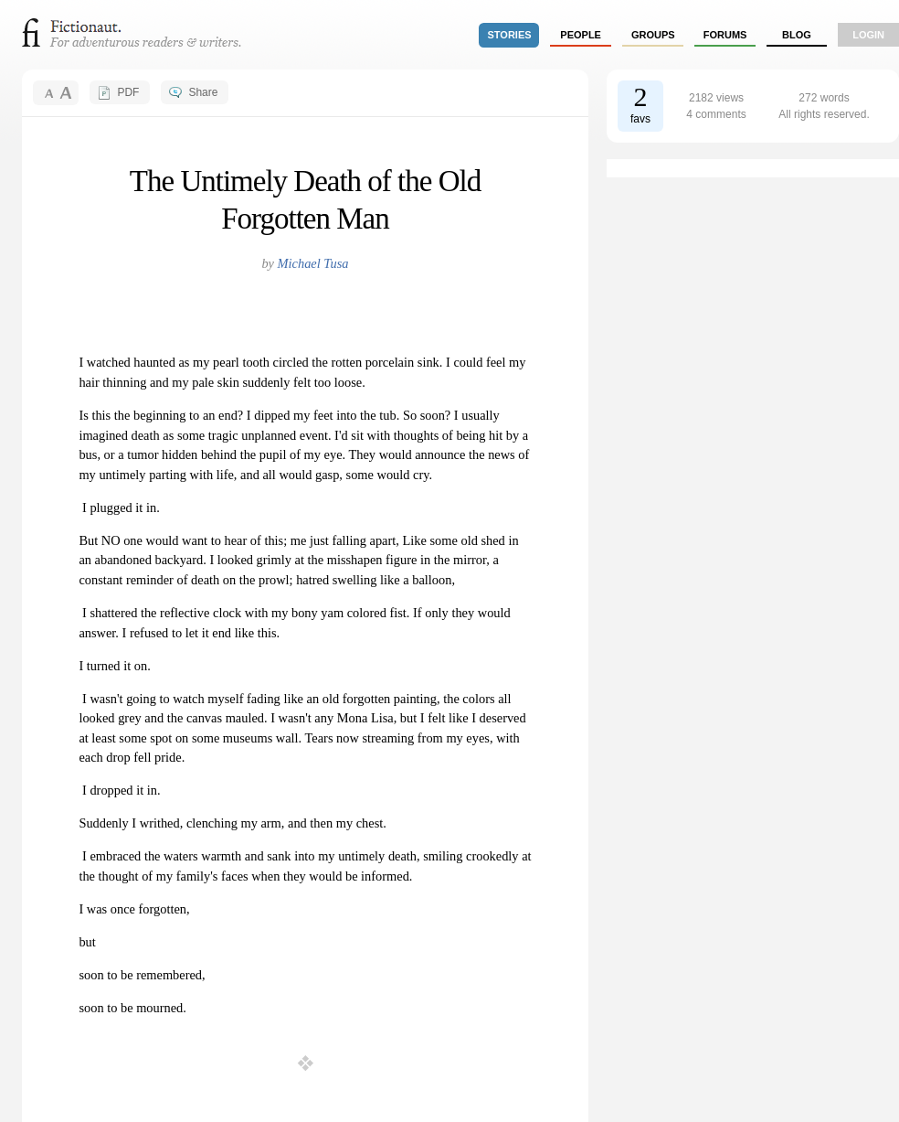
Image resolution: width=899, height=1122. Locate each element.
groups (653, 34)
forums (725, 34)
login (868, 34)
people (580, 34)
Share (202, 92)
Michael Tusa (313, 263)
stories (510, 34)
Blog (796, 34)
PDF (128, 92)
